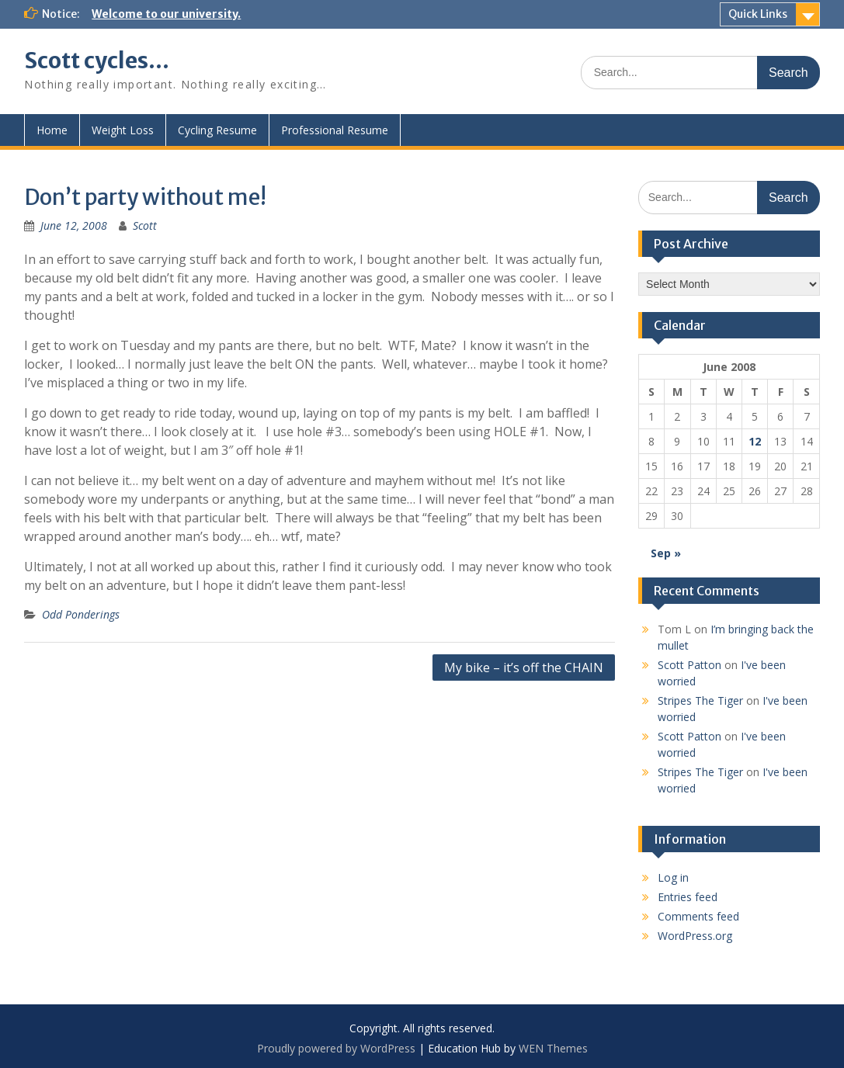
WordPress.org (695, 935)
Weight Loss (123, 130)
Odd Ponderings (81, 614)
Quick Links (757, 14)
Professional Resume (334, 130)
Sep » (666, 553)
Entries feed (687, 896)
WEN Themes (553, 1048)
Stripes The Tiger (700, 700)
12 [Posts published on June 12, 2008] (754, 441)
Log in (673, 877)
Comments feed (698, 916)
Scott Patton (689, 664)
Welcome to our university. (166, 14)
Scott (145, 225)
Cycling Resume (217, 130)
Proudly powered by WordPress (336, 1048)
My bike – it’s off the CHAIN (523, 667)
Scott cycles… (96, 61)
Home (52, 130)
